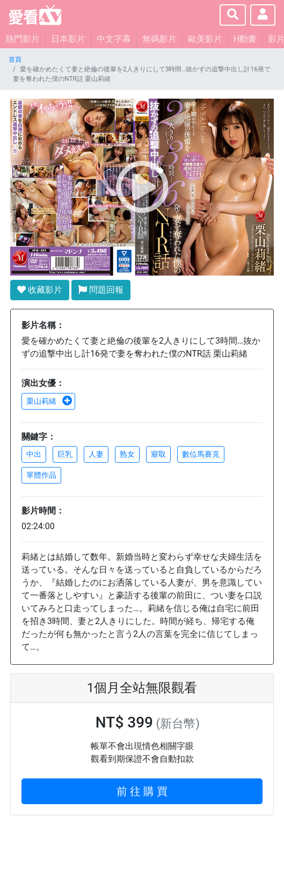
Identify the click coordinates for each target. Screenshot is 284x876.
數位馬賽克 (201, 454)
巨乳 (64, 454)
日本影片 (68, 39)
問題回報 (100, 290)
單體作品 (41, 475)
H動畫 (245, 39)
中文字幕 (114, 39)
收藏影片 (39, 290)
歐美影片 (205, 39)
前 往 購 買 (142, 791)
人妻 (96, 454)
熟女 (127, 454)
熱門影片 (22, 39)
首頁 (15, 59)
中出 (33, 454)
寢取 (158, 454)
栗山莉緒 (49, 401)
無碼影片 (159, 39)
